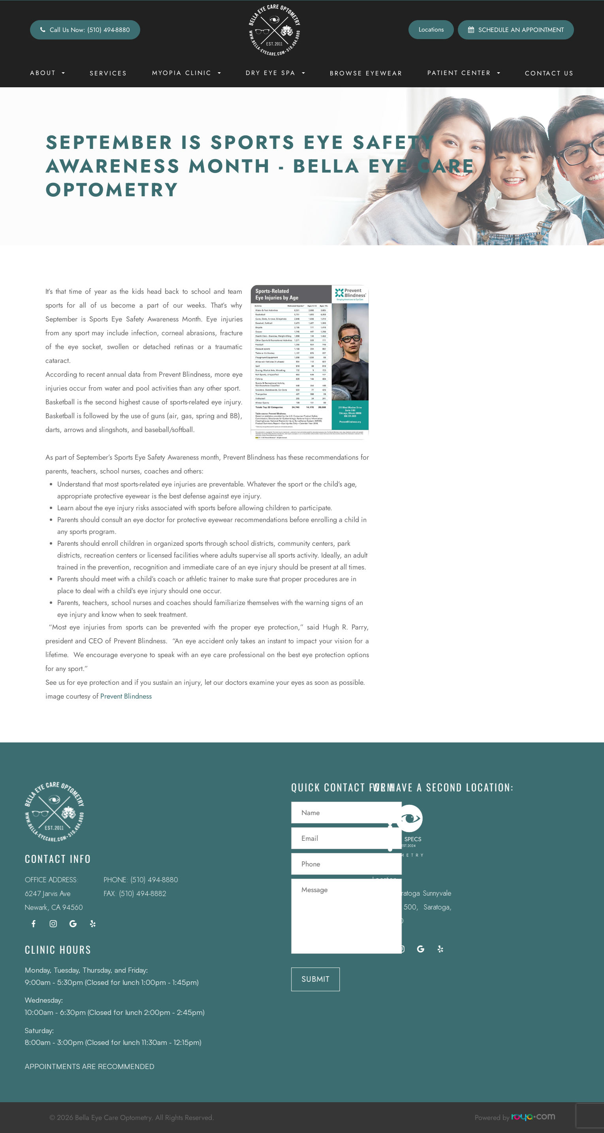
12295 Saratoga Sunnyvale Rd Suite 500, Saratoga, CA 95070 (401, 907)
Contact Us (549, 73)
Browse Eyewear (366, 73)
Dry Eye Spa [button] (275, 72)
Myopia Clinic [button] (186, 72)
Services (108, 73)
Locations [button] (431, 29)
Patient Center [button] (463, 72)
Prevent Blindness (126, 696)
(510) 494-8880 (143, 880)
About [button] (47, 72)
